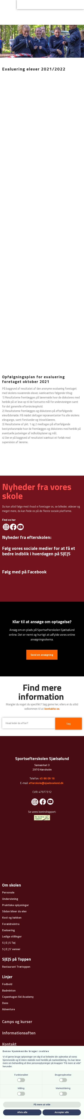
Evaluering (8, 930)
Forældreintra (10, 924)
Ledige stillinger (12, 936)
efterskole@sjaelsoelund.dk (46, 783)
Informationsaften (18, 1033)
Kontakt (9, 1044)
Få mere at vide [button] (42, 1104)
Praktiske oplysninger (15, 905)
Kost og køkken (11, 917)
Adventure (8, 1009)
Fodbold (7, 984)
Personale (8, 892)
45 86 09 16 (47, 778)
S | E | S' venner (11, 949)
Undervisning (10, 899)
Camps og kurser (17, 1021)
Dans (5, 1003)
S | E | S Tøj (8, 943)
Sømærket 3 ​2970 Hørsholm (42, 767)
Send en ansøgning (42, 655)
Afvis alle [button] (22, 1112)
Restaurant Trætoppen (16, 967)
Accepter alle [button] (62, 1112)
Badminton (9, 990)
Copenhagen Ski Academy (18, 997)
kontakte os (51, 709)
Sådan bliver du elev (14, 911)
